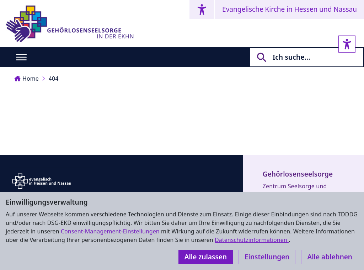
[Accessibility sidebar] (346, 44)
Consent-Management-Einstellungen (111, 231)
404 (54, 78)
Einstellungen (267, 256)
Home (26, 78)
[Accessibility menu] (201, 9)
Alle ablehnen (329, 256)
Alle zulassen (205, 256)
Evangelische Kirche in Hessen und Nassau (289, 9)
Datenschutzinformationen (252, 240)
